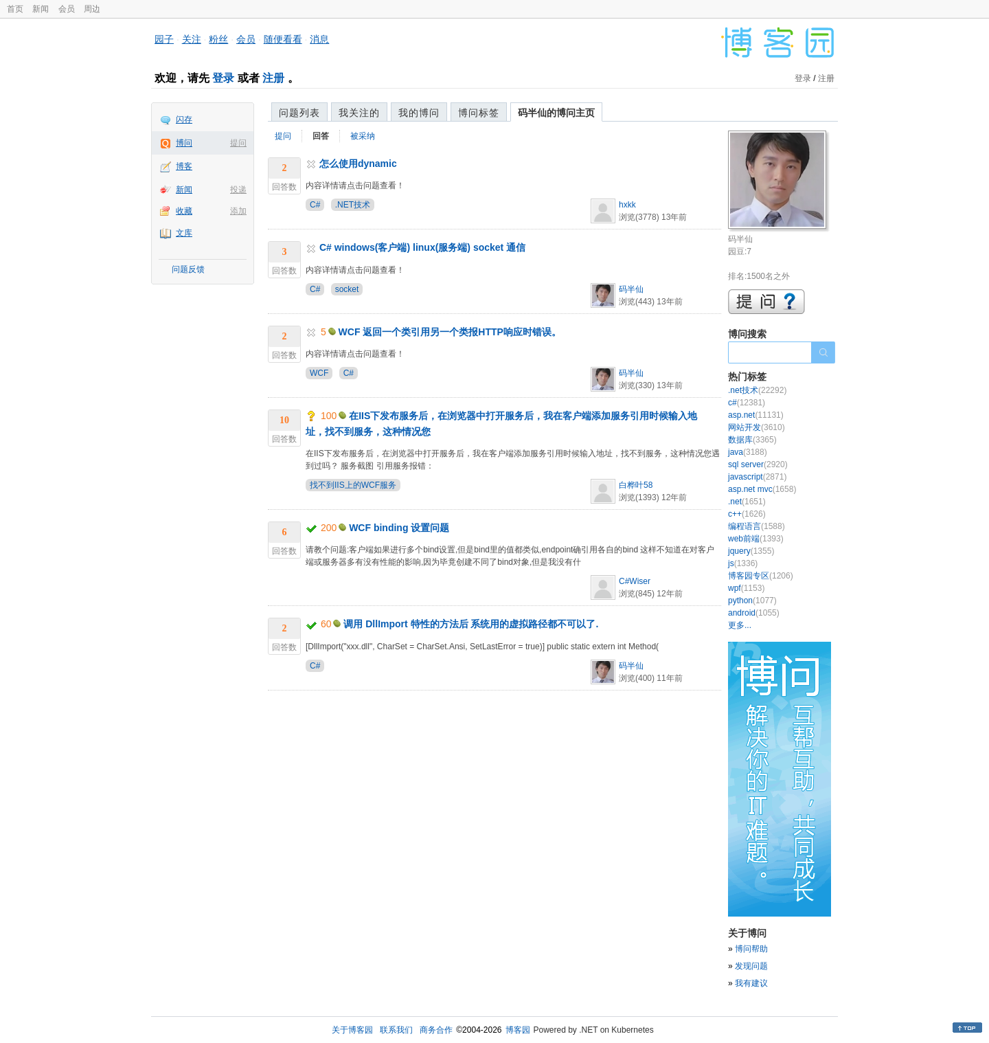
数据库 (752, 440)
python (752, 600)
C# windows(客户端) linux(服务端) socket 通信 (422, 247)
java (747, 452)
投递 (238, 189)
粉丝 (218, 39)
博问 (184, 143)
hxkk (627, 205)
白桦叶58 (635, 485)
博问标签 (478, 112)
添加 (238, 211)
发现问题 (751, 966)
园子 (164, 39)
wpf (746, 588)
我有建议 (751, 983)
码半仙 (631, 289)
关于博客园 (352, 1030)
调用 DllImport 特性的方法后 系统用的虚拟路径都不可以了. (470, 623)
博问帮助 (751, 949)
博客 (184, 166)
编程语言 (756, 526)
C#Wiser (634, 581)
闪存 (184, 119)
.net (747, 501)
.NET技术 (352, 205)
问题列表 (299, 112)
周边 (92, 9)
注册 (273, 78)
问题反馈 (188, 269)
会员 (66, 9)
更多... (739, 625)
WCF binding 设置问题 (399, 527)
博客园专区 (760, 576)
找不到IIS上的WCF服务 (353, 485)
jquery (751, 551)
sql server (758, 464)
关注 (191, 39)
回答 (320, 136)
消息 (319, 39)
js (743, 563)
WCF (319, 373)
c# (746, 402)
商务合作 (436, 1030)
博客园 (517, 1030)
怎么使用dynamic (358, 163)
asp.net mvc (762, 489)
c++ (747, 514)
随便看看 (283, 39)
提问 (238, 143)
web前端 (756, 538)
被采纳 (362, 136)
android (754, 613)
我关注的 (359, 112)
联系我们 (396, 1030)
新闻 (40, 9)
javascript (757, 477)
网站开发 (756, 427)
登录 (223, 78)
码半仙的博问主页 (556, 112)
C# (315, 205)
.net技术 (757, 390)
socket (347, 289)
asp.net (756, 415)
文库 (184, 233)
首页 (15, 9)
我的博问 (419, 112)
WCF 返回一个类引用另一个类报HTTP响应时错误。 (450, 331)
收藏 (184, 211)
